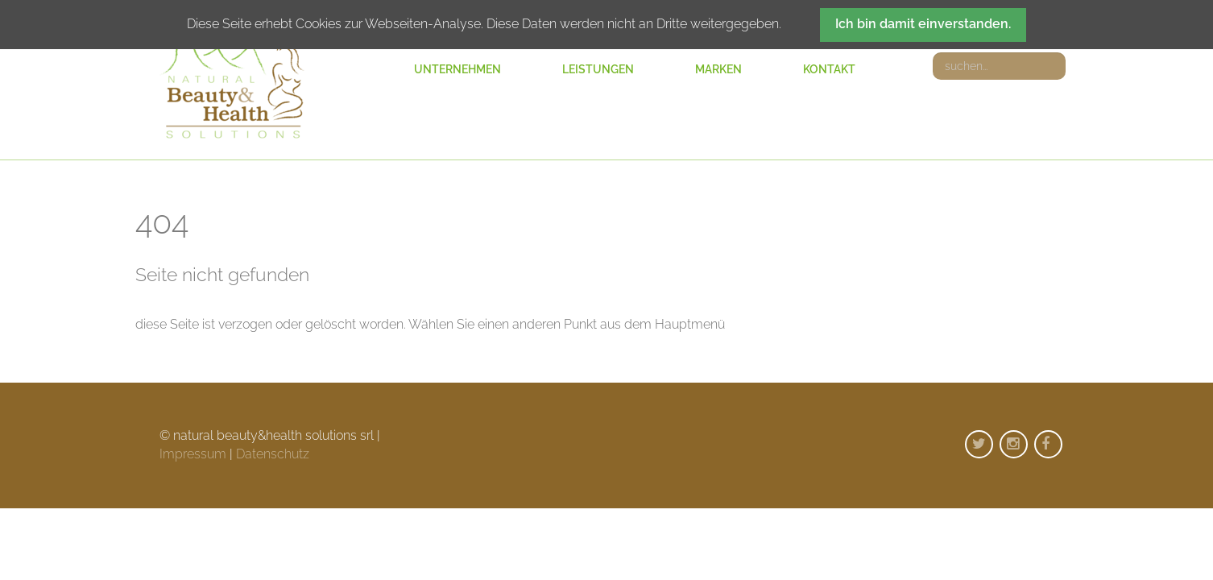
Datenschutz (272, 454)
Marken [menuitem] (718, 69)
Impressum (192, 454)
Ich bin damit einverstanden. (923, 23)
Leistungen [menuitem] (598, 69)
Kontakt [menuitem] (829, 69)
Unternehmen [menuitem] (457, 69)
